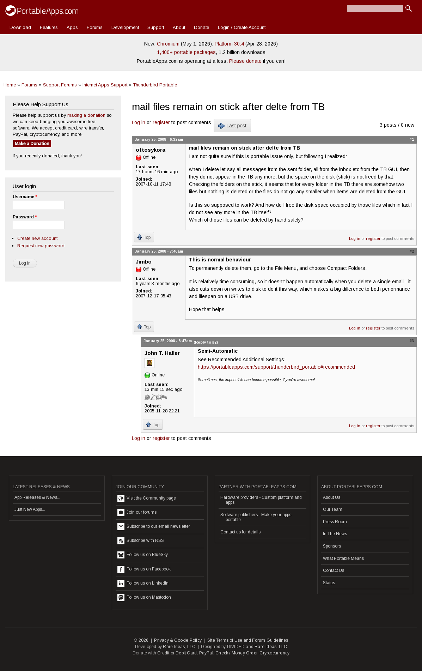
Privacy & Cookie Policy (178, 640)
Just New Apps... (29, 509)
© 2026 (141, 640)
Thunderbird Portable (155, 84)
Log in (138, 122)
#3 (412, 341)
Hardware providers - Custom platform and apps (261, 500)
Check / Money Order (236, 653)
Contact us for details (240, 532)
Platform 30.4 (229, 44)
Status (329, 582)
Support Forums (60, 84)
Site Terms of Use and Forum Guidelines (247, 640)
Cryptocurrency (274, 653)
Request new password (41, 245)
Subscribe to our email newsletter (153, 526)
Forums (95, 27)
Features (49, 27)
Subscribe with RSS (140, 540)
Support (155, 27)
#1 (412, 139)
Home (10, 84)
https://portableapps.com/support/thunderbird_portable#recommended (276, 367)
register (161, 122)
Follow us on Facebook (144, 569)
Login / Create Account (241, 27)
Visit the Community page (146, 498)
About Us (331, 497)
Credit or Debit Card (177, 653)
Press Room (335, 521)
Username (25, 196)
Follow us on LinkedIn (143, 583)
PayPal (206, 653)
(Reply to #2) (206, 342)
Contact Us (333, 570)
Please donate (245, 61)
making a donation (86, 115)
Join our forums (137, 512)
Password (25, 216)
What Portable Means (343, 558)
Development (125, 27)
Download (20, 27)
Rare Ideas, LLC (179, 646)
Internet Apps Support (104, 84)
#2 (412, 251)
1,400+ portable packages (186, 52)
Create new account (37, 238)
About (179, 27)
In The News (335, 533)
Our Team (332, 509)
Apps (72, 27)
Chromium (168, 44)
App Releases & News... (37, 497)
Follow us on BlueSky (142, 554)
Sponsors (332, 546)
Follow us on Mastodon (144, 597)
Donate (201, 27)
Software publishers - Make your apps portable (255, 517)
